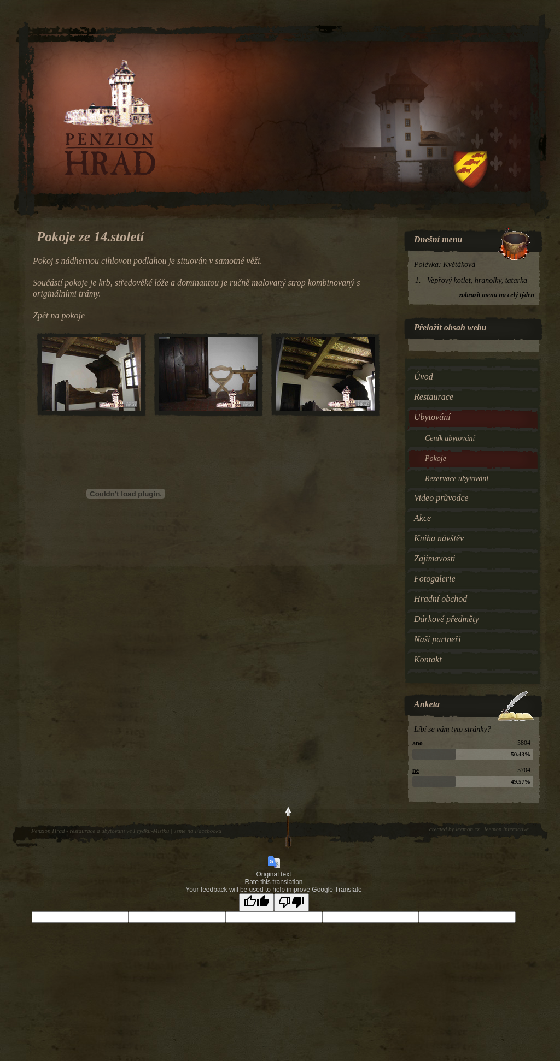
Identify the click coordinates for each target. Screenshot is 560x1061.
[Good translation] (256, 902)
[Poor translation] (291, 902)
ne (415, 770)
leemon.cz (468, 829)
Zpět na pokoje (59, 315)
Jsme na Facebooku (197, 830)
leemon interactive (506, 829)
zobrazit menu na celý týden (496, 295)
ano (417, 743)
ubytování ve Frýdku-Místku (135, 830)
